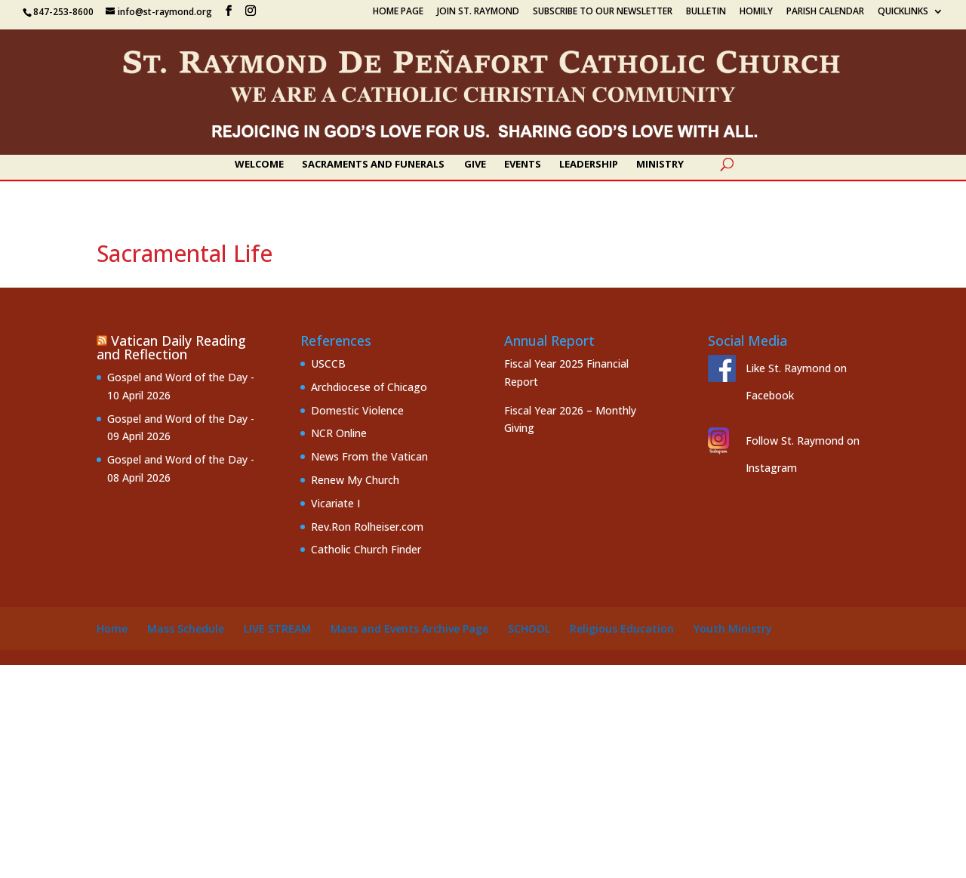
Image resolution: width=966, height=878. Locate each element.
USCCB (328, 363)
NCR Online (339, 433)
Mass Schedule (185, 628)
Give (475, 165)
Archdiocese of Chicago (369, 387)
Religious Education (622, 628)
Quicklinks (903, 12)
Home (112, 628)
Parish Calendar (825, 12)
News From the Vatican (369, 456)
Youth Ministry (733, 628)
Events (522, 165)
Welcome (259, 165)
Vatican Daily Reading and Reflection (171, 347)
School (529, 628)
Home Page (398, 12)
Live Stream (277, 628)
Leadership (588, 165)
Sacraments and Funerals (373, 165)
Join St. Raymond (478, 12)
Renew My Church (355, 480)
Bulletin (706, 12)
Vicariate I (335, 503)
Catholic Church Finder (366, 549)
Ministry (660, 165)
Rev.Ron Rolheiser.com (367, 526)
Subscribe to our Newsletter (602, 12)
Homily (756, 12)
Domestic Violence (357, 410)
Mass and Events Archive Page (409, 628)
